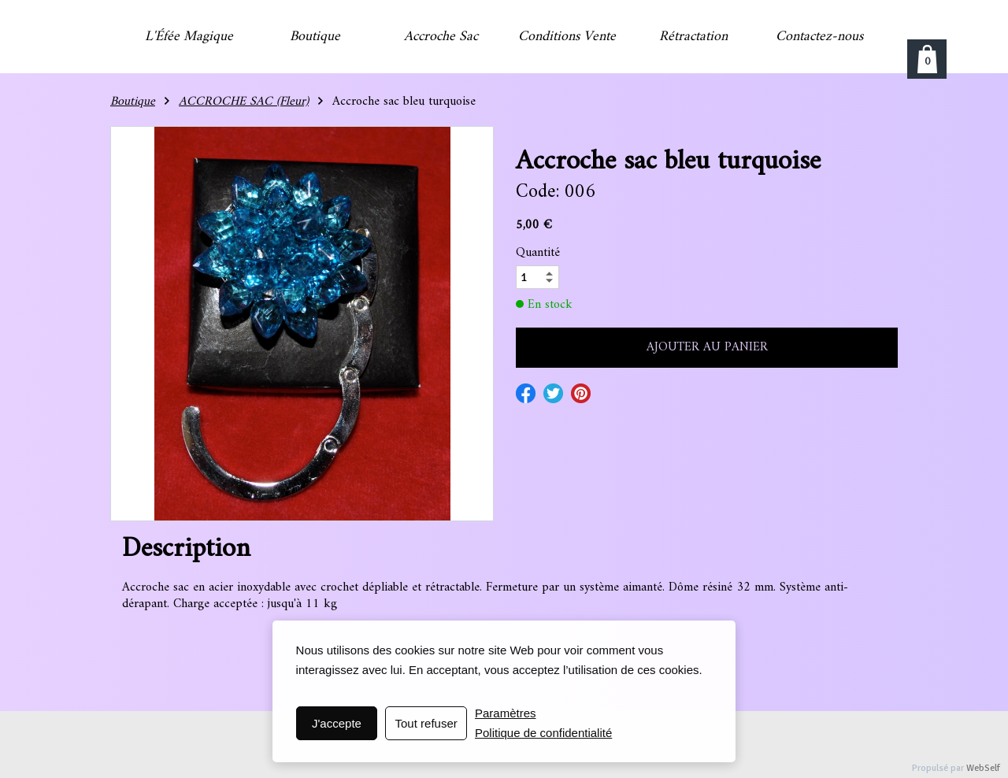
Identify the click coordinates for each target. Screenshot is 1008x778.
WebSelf (983, 768)
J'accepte (336, 723)
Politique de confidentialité (543, 732)
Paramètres (505, 713)
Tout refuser (426, 723)
